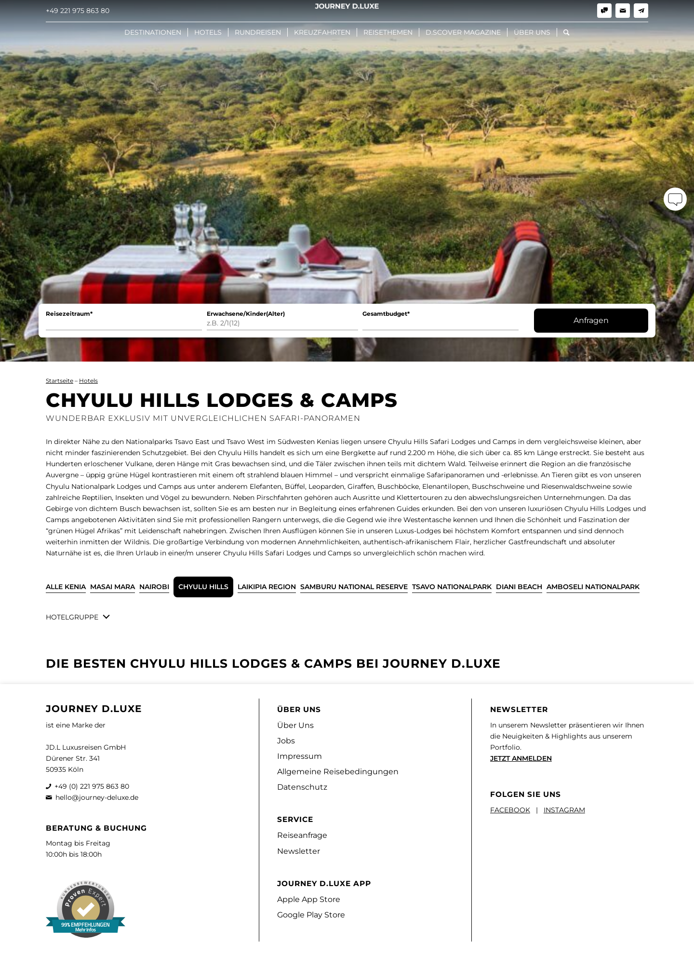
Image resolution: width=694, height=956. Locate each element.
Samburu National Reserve (354, 586)
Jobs (286, 740)
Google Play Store (311, 914)
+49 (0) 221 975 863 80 (91, 786)
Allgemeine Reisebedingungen (338, 771)
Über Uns (295, 725)
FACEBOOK (510, 810)
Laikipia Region (267, 586)
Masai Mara (112, 586)
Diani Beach (519, 586)
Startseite (59, 380)
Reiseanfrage (302, 835)
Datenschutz (302, 787)
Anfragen (591, 320)
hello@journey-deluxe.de (96, 797)
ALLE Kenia (66, 586)
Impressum (299, 756)
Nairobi (154, 586)
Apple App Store (308, 899)
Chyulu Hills (203, 586)
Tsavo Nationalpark (452, 586)
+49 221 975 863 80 (77, 10)
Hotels (88, 380)
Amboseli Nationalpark (593, 586)
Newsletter (298, 851)
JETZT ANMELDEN (521, 758)
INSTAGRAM (564, 810)
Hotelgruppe (72, 617)
